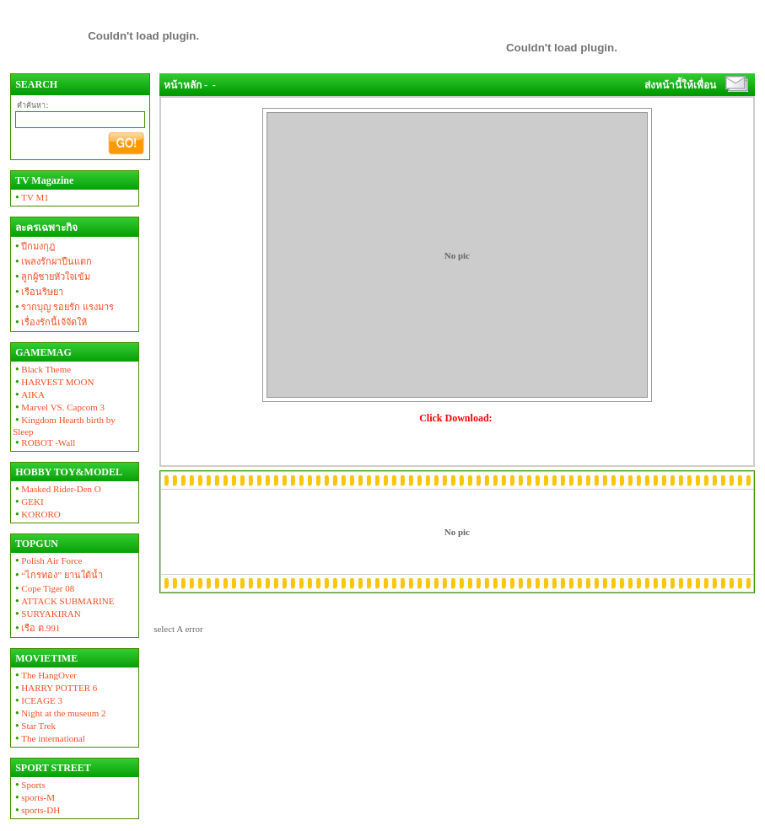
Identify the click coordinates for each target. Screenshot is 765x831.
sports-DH (36, 810)
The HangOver (45, 675)
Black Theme (42, 369)
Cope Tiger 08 (43, 588)
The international (49, 738)
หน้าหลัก (183, 85)
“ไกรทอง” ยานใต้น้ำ (58, 575)
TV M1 (31, 197)
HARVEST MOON (53, 382)
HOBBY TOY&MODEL (67, 472)
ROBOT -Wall (44, 442)
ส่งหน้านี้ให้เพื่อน (680, 85)
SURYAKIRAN (47, 614)
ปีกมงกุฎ (34, 246)
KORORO (37, 514)
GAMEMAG (42, 352)
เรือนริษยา (38, 292)
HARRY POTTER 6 (55, 688)
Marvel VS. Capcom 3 (59, 407)
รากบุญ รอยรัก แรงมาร (63, 307)
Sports (29, 785)
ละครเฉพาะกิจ (45, 227)
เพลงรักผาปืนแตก (52, 261)
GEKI (28, 501)
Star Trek (34, 726)
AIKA (29, 394)
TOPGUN (35, 544)
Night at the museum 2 (59, 713)
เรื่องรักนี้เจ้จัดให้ (50, 322)
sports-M (34, 797)
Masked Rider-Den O (57, 489)
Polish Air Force (47, 560)
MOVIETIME (45, 658)
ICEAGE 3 (37, 700)
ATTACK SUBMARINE (63, 601)
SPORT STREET (52, 768)
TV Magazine (43, 180)
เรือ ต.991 (36, 628)
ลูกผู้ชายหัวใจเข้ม (51, 276)
